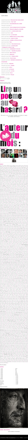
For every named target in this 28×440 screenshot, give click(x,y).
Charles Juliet (26, 199)
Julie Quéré (10, 276)
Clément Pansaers (22, 206)
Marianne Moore (21, 293)
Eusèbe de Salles (18, 219)
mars (16, 372)
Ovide (26, 310)
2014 (17, 376)
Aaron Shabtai (4, 165)
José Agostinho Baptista (13, 272)
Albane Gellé (21, 168)
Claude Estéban (6, 205)
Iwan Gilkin (1, 251)
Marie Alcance (25, 293)
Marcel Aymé (19, 292)
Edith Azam (9, 215)
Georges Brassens (11, 233)
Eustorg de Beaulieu (24, 219)
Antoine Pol (11, 183)
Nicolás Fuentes (25, 305)
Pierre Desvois (15, 322)
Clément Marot (17, 206)
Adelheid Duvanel (20, 165)
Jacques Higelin (12, 253)
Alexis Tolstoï (15, 171)
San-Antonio (23, 340)
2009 (17, 382)
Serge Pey (1, 342)
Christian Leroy (17, 202)
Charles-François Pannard (3, 201)
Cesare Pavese (9, 198)
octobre (1, 382)
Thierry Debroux (19, 349)
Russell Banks (13, 338)
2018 (2, 376)
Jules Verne (6, 276)
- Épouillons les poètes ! (16, 50)
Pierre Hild (8, 323)
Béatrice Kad (6, 189)
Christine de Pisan (19, 203)
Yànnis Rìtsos (8, 360)
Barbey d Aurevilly (25, 188)
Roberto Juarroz (25, 335)
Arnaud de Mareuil (14, 186)
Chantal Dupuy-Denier (15, 198)
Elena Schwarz (17, 216)
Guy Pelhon (10, 241)
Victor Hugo (10, 354)
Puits (11, 42)
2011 (17, 379)
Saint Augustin (7, 339)
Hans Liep (1, 242)
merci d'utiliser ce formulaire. (14, 431)
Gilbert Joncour (9, 237)
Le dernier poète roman (16, 31)
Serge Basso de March (24, 341)
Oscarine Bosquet (15, 310)
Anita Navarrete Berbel (7, 180)
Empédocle (18, 217)
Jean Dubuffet (17, 257)
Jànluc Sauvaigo (21, 255)
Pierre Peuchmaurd (13, 324)
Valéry (4, 353)
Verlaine (5, 354)
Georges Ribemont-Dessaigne (17, 234)
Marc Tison (4, 292)
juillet (16, 368)
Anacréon (20, 174)
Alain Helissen (24, 167)
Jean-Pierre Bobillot (5, 268)
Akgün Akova (22, 166)
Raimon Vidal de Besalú (17, 327)
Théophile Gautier (3, 349)
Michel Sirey (23, 301)
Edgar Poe (6, 215)
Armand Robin (4, 186)
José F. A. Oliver (19, 272)
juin (16, 369)
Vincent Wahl (11, 355)
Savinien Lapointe (12, 341)
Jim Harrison (20, 270)
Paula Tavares (5, 317)
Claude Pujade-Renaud (6, 206)
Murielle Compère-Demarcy (16, 304)
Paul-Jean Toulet (22, 316)
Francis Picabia (6, 225)
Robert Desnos (18, 333)
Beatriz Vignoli (14, 189)
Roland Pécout (2, 337)
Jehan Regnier (11, 270)
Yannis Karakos (3, 360)
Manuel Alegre (11, 291)
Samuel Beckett (19, 340)
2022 (2, 372)
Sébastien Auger (18, 341)
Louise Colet (21, 287)
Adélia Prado (25, 165)
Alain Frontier (19, 167)
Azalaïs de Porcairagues (3, 188)
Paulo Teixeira (9, 317)
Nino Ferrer (25, 306)
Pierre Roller (23, 324)
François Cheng (16, 226)
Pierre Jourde (12, 323)
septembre (2, 383)
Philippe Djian (4, 320)
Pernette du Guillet (17, 318)
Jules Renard (25, 275)
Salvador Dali (10, 340)
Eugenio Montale (12, 219)
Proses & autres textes (4, 83)
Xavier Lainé (19, 359)
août (1, 384)
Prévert (26, 325)
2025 (2, 369)
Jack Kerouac (10, 251)
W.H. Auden (21, 356)
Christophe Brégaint (24, 203)
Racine (24, 326)
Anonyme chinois (5, 182)
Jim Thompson (25, 270)
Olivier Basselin (7, 309)
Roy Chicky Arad (8, 338)
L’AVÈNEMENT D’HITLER (15, 48)
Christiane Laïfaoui (7, 203)
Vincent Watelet (16, 355)
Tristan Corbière (7, 351)
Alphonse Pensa (3, 174)
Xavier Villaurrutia (24, 359)
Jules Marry (16, 275)
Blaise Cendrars (13, 192)
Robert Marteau (23, 334)
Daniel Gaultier (6, 208)
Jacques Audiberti (3, 252)
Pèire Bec (4, 318)
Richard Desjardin (2, 333)
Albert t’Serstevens (2, 169)
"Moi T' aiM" (13, 21)
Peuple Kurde (14, 319)
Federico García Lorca (8, 221)
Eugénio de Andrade (6, 219)
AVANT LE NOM (14, 38)
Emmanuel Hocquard (8, 217)
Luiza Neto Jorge (6, 289)
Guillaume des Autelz (16, 239)
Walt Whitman (25, 356)
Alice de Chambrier (2, 173)
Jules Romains (2, 276)
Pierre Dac (2, 322)
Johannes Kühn (14, 271)
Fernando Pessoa (8, 223)
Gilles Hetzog (5, 238)
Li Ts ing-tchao (8, 285)
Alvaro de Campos (8, 174)
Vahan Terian (15, 352)
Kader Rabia (19, 277)
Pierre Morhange (3, 324)
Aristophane (18, 185)
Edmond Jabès (20, 215)
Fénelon (4, 222)
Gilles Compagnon (19, 237)
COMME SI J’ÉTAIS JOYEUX (16, 40)
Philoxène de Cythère (5, 321)
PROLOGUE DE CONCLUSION (17, 20)
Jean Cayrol (25, 256)
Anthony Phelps (2, 183)
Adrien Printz (4, 166)
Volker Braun (13, 356)
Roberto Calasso (20, 335)
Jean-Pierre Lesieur (18, 268)
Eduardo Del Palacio (3, 216)
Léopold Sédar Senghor (12, 284)
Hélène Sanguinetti (19, 243)
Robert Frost (23, 333)
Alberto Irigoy (12, 169)
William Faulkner (22, 358)
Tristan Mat (20, 351)
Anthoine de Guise (24, 182)
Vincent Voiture (6, 355)
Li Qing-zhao (3, 285)
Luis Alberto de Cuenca (11, 288)
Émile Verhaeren (2, 217)
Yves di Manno (19, 361)
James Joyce (8, 255)
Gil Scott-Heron (4, 237)
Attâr (5, 187)
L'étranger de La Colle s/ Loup (8, 47)
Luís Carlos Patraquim (18, 288)
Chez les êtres (13, 58)
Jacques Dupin (2, 253)
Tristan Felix (16, 351)
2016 (2, 378)
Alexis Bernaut (11, 171)
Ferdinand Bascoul (8, 222)
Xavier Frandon (15, 359)
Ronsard (26, 337)
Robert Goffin (5, 334)
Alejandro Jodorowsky (23, 169)
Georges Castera (16, 233)
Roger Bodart (6, 336)
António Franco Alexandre (6, 184)
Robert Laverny (10, 334)
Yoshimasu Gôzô (21, 360)
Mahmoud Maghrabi (9, 290)
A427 (0, 165)
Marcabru (15, 292)
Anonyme (23, 181)
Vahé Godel (18, 352)
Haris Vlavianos (5, 242)
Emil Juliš (21, 216)
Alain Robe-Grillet (10, 168)
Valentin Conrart (23, 352)
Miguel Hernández (20, 302)
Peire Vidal (12, 318)
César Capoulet (4, 198)
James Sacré (12, 255)
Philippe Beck (18, 319)
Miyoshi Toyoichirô (17, 303)
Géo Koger (3, 232)
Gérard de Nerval (17, 235)
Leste (12, 32)
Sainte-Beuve (22, 339)
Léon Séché (19, 283)
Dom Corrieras (12, 213)
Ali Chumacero (26, 172)
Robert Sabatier (4, 335)
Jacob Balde (19, 251)
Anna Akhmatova (14, 180)
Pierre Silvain (5, 325)
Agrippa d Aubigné (13, 166)
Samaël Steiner (14, 340)
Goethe (12, 239)
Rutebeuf (17, 338)
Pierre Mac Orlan (21, 323)
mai (16, 370)
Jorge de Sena (26, 271)
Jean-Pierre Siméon (3, 269)
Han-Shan (26, 241)
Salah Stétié (5, 340)
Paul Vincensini (17, 316)
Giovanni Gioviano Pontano (16, 238)
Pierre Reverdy (19, 324)
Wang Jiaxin (9, 357)
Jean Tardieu (17, 260)
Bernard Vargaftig (16, 191)
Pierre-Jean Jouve (15, 325)
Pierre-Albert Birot (9, 325)
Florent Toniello (3, 224)
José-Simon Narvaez (20, 273)
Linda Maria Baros (23, 285)
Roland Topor (7, 337)
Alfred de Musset (25, 171)
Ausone (18, 187)
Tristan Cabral (2, 351)
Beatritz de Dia (10, 189)
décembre (2, 380)
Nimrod (23, 306)
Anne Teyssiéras (2, 181)
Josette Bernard (7, 274)
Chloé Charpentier (19, 201)
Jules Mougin (20, 275)
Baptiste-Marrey (17, 188)
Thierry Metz (24, 349)
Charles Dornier (16, 199)
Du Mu (3, 215)
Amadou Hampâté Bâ (15, 174)
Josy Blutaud (11, 274)
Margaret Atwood (15, 293)
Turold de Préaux (5, 352)
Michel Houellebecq (3, 301)
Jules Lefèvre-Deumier (11, 275)
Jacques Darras (25, 252)
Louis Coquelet (5, 287)
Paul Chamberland (2, 315)
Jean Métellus (5, 259)
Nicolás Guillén (2, 306)
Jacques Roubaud (18, 254)
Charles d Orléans (4, 199)
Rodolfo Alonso (2, 336)
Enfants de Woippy (22, 217)
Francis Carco (15, 224)
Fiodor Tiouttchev (15, 223)
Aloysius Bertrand (19, 173)
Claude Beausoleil (17, 204)
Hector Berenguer (20, 242)
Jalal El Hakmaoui (2, 255)
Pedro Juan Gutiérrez (23, 317)
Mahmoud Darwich (3, 290)
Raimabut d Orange (5, 327)
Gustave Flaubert (23, 240)
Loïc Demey (8, 286)
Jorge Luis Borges (3, 272)
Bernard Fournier (2, 191)
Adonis (1, 166)
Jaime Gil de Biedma (25, 254)
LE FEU (12, 71)
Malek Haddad (2, 291)
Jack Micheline (15, 251)
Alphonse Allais (24, 173)
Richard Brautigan (24, 332)
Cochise (26, 206)
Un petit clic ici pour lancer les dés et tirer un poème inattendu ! (14, 115)
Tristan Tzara (25, 351)
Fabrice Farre (23, 220)
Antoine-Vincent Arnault (17, 183)
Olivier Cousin (12, 309)
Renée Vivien (2, 332)
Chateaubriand (10, 201)
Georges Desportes (22, 233)
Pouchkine (23, 325)
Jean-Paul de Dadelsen (8, 267)
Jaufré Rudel (4, 256)
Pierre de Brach (10, 322)
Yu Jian (2, 361)
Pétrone (1, 319)
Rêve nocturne (13, 52)
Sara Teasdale (8, 341)
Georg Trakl (18, 232)
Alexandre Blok (22, 170)
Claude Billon (23, 204)
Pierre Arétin (18, 321)
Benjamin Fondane (20, 189)
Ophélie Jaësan (3, 310)
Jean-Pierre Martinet (24, 268)
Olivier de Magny (16, 309)
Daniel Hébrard (11, 208)
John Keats (18, 271)
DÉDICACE (12, 54)
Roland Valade (12, 337)
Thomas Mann (5, 350)
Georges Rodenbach (24, 234)
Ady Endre (8, 166)
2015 (17, 375)
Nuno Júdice (23, 307)
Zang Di (26, 361)
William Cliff (17, 358)
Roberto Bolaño (14, 335)
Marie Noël (11, 294)
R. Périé (7, 326)
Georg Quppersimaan (13, 232)
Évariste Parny (2, 220)
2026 (2, 368)
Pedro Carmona (17, 317)
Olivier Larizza (21, 309)
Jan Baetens (16, 255)
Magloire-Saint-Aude (24, 289)
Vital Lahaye (23, 355)
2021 (2, 373)
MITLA (10, 67)
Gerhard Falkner (5, 236)
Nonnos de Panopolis (11, 307)
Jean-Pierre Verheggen (10, 269)
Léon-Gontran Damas (24, 283)
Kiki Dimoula (21, 278)
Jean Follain (20, 257)
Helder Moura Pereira (3, 243)
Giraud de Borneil (23, 238)
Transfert (12, 65)
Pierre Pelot (7, 324)
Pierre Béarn (26, 321)
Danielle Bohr (26, 208)
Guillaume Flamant (21, 239)
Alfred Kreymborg (15, 172)
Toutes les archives (3, 386)
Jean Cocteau (2, 257)
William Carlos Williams (11, 358)
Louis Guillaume (10, 287)
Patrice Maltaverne (19, 312)
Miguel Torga (25, 302)
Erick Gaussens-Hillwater (13, 218)
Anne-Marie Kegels (13, 181)
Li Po (24, 284)
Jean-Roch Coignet (23, 269)
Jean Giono (24, 257)
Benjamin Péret (3, 190)
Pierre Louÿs (17, 323)
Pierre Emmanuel (20, 322)
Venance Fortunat (19, 353)
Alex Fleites (5, 170)
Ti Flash (9, 350)
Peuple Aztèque (5, 319)
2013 (17, 377)
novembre (2, 381)
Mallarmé (6, 291)
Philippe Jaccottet (10, 320)
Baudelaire (1, 189)
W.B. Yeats (16, 356)
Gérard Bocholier (12, 235)
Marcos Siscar (11, 293)
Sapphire (4, 341)
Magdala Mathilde (18, 289)
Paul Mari (24, 315)
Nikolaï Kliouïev (11, 306)
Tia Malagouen (13, 350)
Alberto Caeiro (8, 169)
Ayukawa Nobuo (25, 187)
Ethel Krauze (23, 218)
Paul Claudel (11, 315)
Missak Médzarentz (11, 303)
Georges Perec (4, 234)
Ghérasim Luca (22, 236)
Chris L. (24, 201)
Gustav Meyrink (18, 240)
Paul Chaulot (7, 315)
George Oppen (23, 232)
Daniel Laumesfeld (16, 208)
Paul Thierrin (13, 316)
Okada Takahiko (21, 308)
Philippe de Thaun (23, 319)
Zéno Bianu (6, 362)
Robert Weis (10, 335)
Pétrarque (26, 318)
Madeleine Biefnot (12, 289)
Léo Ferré (11, 283)
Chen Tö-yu (14, 201)
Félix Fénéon (20, 221)
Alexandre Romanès (5, 171)
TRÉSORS (11, 63)
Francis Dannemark (22, 224)
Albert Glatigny (25, 168)
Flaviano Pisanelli (25, 223)
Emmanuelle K (14, 217)
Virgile (19, 355)
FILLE (11, 72)
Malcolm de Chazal (20, 290)
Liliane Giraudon (13, 285)
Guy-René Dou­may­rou (16, 241)
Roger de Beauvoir (11, 336)
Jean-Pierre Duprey (12, 268)
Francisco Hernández (24, 225)
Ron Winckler (17, 337)
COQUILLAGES (15, 56)
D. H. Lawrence (22, 207)
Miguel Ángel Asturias (8, 302)
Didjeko (23, 210)
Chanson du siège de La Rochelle (16, 29)
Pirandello (19, 325)
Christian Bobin (5, 202)
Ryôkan (26, 338)
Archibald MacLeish (8, 185)
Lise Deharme (3, 286)
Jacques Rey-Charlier (12, 254)
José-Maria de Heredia (14, 273)
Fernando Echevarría (24, 222)
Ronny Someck (22, 337)
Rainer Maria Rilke (24, 327)
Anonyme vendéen (11, 182)
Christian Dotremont (12, 202)
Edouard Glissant (25, 215)
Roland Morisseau (25, 336)
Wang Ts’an (13, 357)
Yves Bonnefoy (9, 361)
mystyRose (25, 437)
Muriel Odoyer (4, 304)
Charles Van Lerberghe (18, 200)
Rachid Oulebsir (20, 326)
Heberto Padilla (15, 242)
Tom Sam (20, 350)
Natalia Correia (10, 305)
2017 (2, 377)
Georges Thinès (2, 235)
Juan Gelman (24, 274)
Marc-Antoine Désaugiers (10, 292)
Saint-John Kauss (12, 339)
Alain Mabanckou (5, 168)
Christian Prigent (22, 202)
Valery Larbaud (8, 353)
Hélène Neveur (14, 243)
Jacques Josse (21, 253)
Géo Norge (8, 232)
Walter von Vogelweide (3, 357)
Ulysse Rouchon (10, 352)
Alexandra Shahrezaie (16, 170)
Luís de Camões (24, 288)
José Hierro (23, 272)
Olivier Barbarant (2, 309)
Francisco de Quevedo (17, 225)
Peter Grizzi (22, 318)
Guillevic (6, 240)
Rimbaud (7, 333)
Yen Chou (12, 360)
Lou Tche (19, 286)
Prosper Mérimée (2, 326)
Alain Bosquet (5, 167)
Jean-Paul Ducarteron (15, 267)
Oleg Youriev (26, 308)
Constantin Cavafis (6, 207)
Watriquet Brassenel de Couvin (20, 357)
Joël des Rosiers (9, 271)
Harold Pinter (10, 242)
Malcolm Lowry (26, 290)
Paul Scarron (8, 316)
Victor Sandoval (15, 354)
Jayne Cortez (8, 256)
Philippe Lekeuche (16, 320)
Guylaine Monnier (21, 241)
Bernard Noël (12, 191)
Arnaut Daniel (19, 186)
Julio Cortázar (23, 276)
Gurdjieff (14, 240)
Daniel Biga (2, 208)
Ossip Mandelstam (22, 310)
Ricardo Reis (18, 332)
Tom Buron (16, 350)
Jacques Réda (6, 254)
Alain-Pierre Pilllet (16, 168)
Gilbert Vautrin (14, 237)
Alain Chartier (10, 167)
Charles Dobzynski (10, 199)
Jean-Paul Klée (21, 267)
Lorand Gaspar (15, 286)
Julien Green (19, 276)
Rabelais (10, 326)
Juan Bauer (20, 274)
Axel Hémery (20, 187)
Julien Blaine (14, 276)
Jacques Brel (13, 252)
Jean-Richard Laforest (17, 269)
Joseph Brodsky (2, 274)
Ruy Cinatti (23, 338)
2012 (17, 378)
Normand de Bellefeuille (18, 307)
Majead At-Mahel (15, 290)
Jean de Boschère (6, 257)
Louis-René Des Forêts (16, 287)
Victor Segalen (19, 354)
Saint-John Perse (17, 339)
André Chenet (12, 175)
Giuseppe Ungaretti (6, 239)
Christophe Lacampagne (3, 204)
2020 (2, 374)
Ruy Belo (20, 338)
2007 (17, 384)
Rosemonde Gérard (2, 338)
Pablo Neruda (3, 311)
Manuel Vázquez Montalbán (17, 291)
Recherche (2, 76)
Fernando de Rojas (18, 222)
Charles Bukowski (22, 198)
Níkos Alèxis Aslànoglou (17, 306)
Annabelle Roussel (24, 180)
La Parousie (11, 69)
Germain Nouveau (11, 236)
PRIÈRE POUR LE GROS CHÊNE (17, 36)
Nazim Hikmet (15, 305)
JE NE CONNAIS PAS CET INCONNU (17, 27)
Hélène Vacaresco (25, 243)
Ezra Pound (14, 220)
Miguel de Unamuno (14, 302)
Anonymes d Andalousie (18, 182)
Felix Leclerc (24, 221)
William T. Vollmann (5, 359)
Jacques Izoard (17, 253)
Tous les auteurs (3, 364)
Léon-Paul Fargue (3, 284)
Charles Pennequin (7, 200)
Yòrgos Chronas (16, 360)
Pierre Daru (6, 322)
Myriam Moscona (23, 304)
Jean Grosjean (5, 258)
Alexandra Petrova (9, 170)
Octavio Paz (5, 308)
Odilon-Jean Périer (9, 308)
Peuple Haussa (9, 319)
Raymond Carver (20, 328)
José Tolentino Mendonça (6, 273)
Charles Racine (12, 200)
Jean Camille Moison (19, 256)
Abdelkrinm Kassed (15, 165)
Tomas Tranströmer (24, 350)
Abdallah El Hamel (9, 165)
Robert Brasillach (12, 333)
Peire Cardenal (8, 318)
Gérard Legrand (23, 235)
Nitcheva (1, 307)
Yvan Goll (4, 361)
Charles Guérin (21, 199)
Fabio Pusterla (19, 220)
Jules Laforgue (4, 275)
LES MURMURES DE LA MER (16, 23)
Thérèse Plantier (8, 349)
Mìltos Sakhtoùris (2, 303)
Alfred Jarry (11, 172)
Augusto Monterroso (13, 187)
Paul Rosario (4, 316)
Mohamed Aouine (22, 303)
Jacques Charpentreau (19, 252)
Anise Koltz (1, 180)
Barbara (21, 188)
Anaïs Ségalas (24, 174)
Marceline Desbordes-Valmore (4, 293)
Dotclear (17, 437)
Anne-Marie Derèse (7, 181)
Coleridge (1, 207)
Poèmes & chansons (4, 82)
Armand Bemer (23, 185)
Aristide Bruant (14, 185)
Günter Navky (10, 240)
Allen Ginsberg (13, 173)
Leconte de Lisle (2, 283)
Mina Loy (6, 303)
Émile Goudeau (25, 216)
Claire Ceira (13, 204)
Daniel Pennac (22, 208)
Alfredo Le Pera (21, 172)
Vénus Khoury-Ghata (24, 353)
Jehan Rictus (15, 270)
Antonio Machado (13, 184)
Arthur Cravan (24, 186)
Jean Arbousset (13, 256)
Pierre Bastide (22, 321)
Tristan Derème (12, 351)
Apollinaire (25, 184)
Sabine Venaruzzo (2, 339)
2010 (17, 380)
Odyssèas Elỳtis (15, 308)
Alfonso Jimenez (20, 171)
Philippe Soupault (22, 320)
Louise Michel (2, 288)
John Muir (21, 271)
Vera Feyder (1, 354)
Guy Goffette (6, 241)
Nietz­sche (7, 306)
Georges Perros (9, 234)
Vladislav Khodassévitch (7, 356)
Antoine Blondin (7, 183)
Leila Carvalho (7, 283)
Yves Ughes (23, 361)
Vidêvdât (23, 354)
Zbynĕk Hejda (2, 362)
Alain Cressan (14, 167)
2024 (2, 370)
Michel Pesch (18, 301)
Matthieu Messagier (22, 296)
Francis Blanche (9, 224)
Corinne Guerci (12, 207)
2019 (2, 375)
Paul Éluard (16, 315)
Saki (25, 339)
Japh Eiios (26, 255)
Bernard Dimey (25, 190)
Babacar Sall (9, 188)
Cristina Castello (16, 207)
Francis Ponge (11, 225)
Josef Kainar (25, 273)
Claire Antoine (9, 204)
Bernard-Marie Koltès (22, 191)
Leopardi (7, 284)
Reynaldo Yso (6, 332)
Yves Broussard (14, 361)
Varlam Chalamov (13, 353)
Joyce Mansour (16, 274)
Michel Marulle (9, 301)
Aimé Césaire (18, 166)
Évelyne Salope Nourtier (8, 220)
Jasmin (1, 256)
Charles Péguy (2, 200)
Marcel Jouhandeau (24, 292)
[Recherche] (3, 78)
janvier (16, 374)
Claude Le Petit (16, 205)
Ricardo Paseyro (14, 332)
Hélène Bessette (9, 243)
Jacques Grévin (7, 253)
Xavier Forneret (10, 359)
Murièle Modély (8, 304)
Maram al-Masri (24, 291)
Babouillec (12, 188)
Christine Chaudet (13, 203)
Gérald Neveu (7, 235)
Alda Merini (17, 169)
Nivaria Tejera (5, 307)
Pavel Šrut (13, 317)
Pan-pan (12, 74)
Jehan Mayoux (6, 270)
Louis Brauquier (23, 286)
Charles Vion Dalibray (25, 200)
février (16, 373)
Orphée (7, 310)
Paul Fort (21, 315)
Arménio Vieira (9, 186)
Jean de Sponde (12, 257)
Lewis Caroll (21, 284)
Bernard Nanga (7, 191)
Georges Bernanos (5, 233)
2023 (2, 371)
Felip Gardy (15, 221)
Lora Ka (11, 286)
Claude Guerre (11, 205)
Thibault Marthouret (13, 349)
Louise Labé (26, 287)
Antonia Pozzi (23, 183)
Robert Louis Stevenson (17, 334)
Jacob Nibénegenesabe (24, 251)
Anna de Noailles (19, 180)
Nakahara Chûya (5, 305)
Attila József (8, 187)
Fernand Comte (13, 222)
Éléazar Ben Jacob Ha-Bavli (10, 216)
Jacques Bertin (9, 252)
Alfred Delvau (7, 172)
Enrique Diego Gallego (6, 218)
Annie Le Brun (19, 181)
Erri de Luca (19, 218)
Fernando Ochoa (2, 223)
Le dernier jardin (14, 45)
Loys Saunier (6, 288)
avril (16, 371)
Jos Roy (7, 272)
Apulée (1, 185)
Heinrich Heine (25, 242)
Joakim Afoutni (4, 271)
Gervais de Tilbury (16, 236)
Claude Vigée (12, 206)
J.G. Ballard (5, 251)
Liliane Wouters (18, 285)
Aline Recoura (8, 173)
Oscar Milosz (10, 310)
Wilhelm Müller (6, 358)
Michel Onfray (14, 301)
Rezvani (10, 332)
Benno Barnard (8, 190)
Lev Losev (18, 284)
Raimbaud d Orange (11, 327)
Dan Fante (26, 207)
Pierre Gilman (5, 323)
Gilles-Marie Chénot (9, 238)
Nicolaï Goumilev (20, 305)
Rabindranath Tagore (14, 326)
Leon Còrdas (15, 283)
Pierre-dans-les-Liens (16, 43)
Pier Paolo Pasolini (12, 321)
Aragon (4, 185)
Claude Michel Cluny (22, 205)
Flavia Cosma (20, 223)
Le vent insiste (14, 34)
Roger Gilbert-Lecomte (18, 336)
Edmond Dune (14, 215)
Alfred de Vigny (2, 172)
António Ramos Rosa (20, 184)
